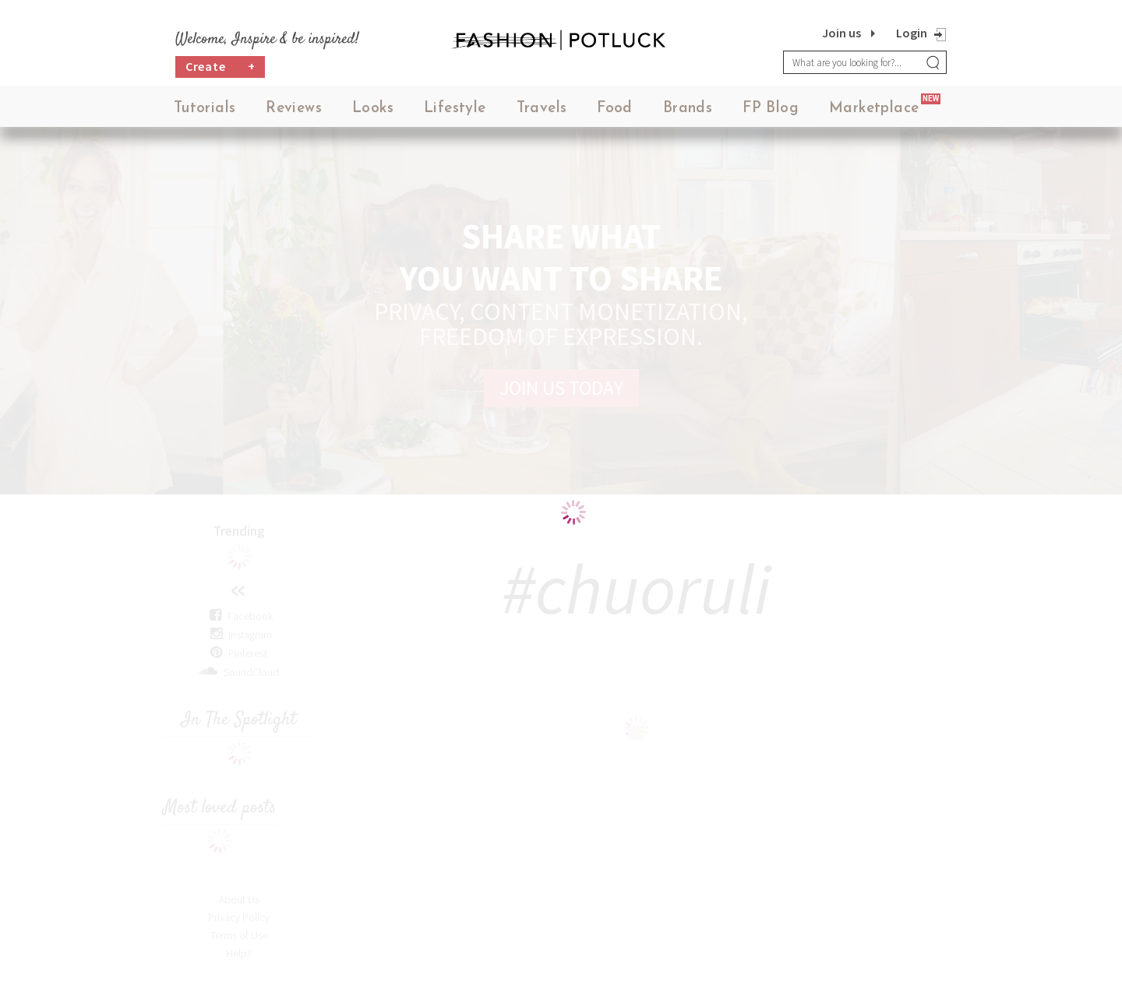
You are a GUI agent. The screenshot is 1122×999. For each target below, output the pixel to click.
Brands (687, 108)
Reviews (294, 108)
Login (911, 32)
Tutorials (205, 108)
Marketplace (874, 108)
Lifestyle (455, 108)
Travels (542, 108)
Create (220, 66)
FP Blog (771, 108)
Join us (841, 32)
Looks (372, 108)
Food (615, 108)
